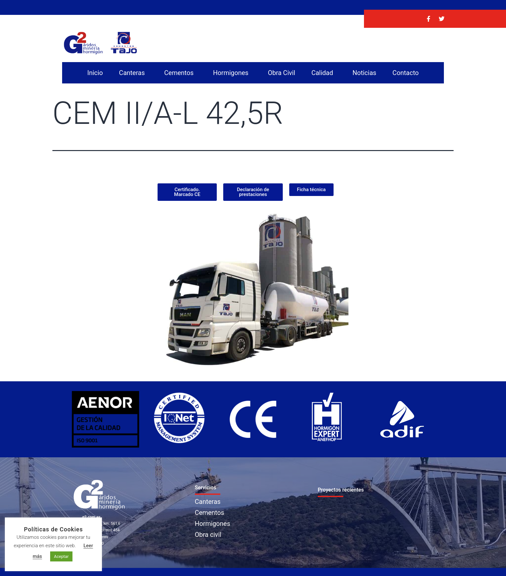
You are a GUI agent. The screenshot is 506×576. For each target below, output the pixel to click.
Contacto (405, 73)
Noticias (364, 73)
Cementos (180, 73)
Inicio (95, 73)
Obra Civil (281, 73)
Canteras (133, 73)
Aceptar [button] (61, 556)
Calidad (323, 73)
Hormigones (232, 73)
